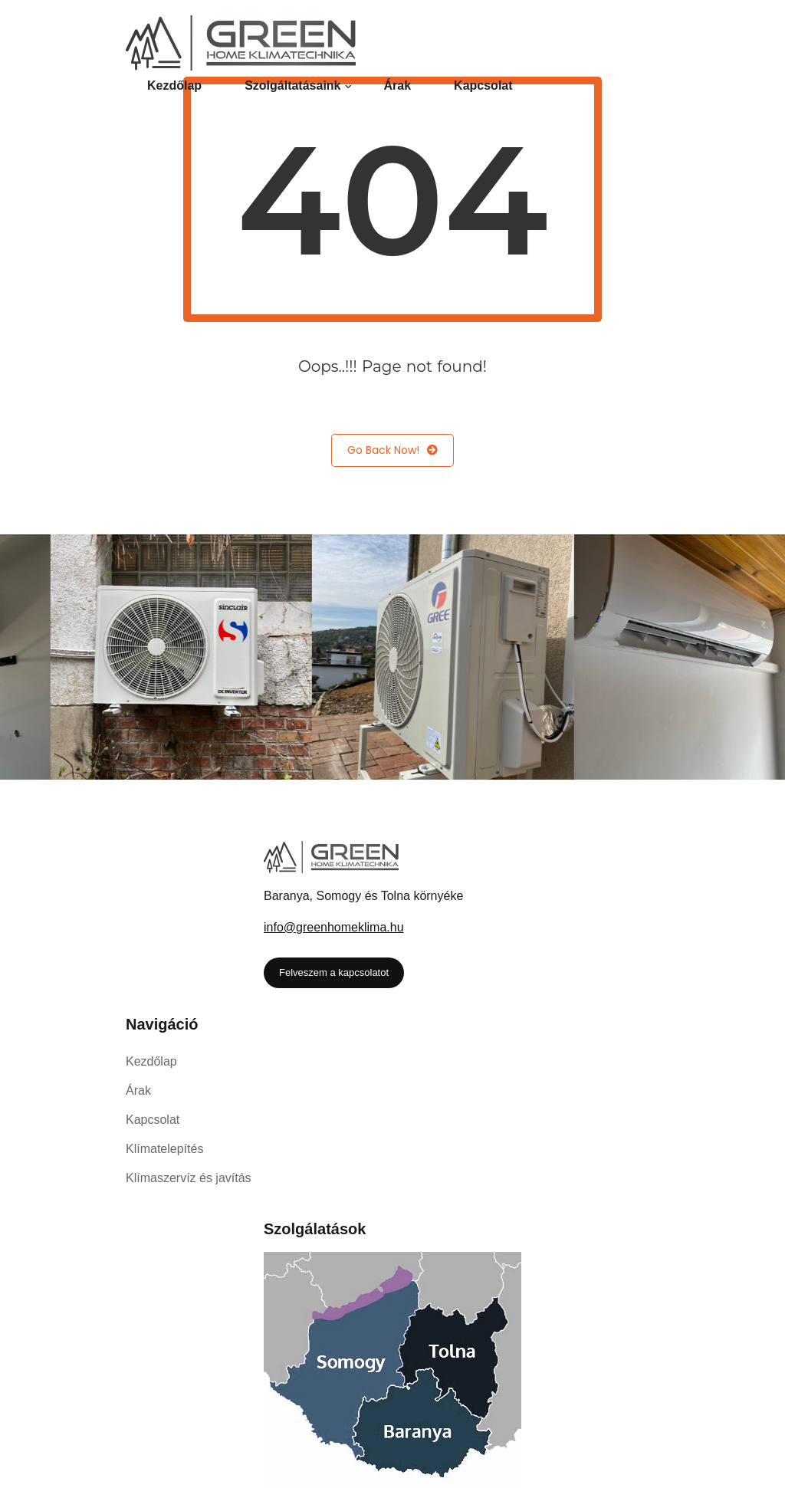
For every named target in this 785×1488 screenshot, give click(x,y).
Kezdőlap (174, 85)
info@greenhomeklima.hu (334, 927)
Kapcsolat (483, 85)
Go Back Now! (392, 450)
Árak (398, 85)
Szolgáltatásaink (292, 85)
